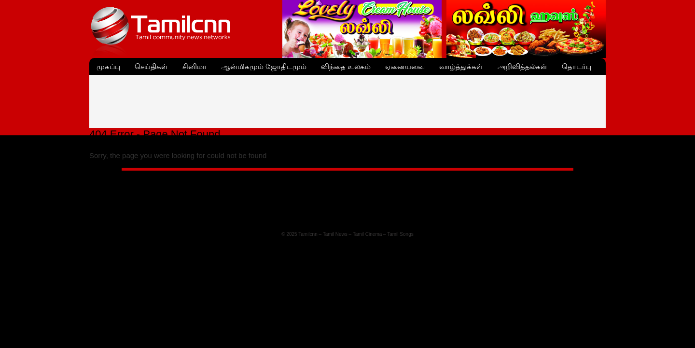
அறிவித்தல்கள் (522, 66)
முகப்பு (108, 66)
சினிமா (194, 66)
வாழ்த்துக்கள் (461, 66)
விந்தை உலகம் (346, 66)
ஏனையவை (405, 66)
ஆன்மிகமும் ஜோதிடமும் (263, 66)
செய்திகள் (151, 66)
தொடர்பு (576, 66)
